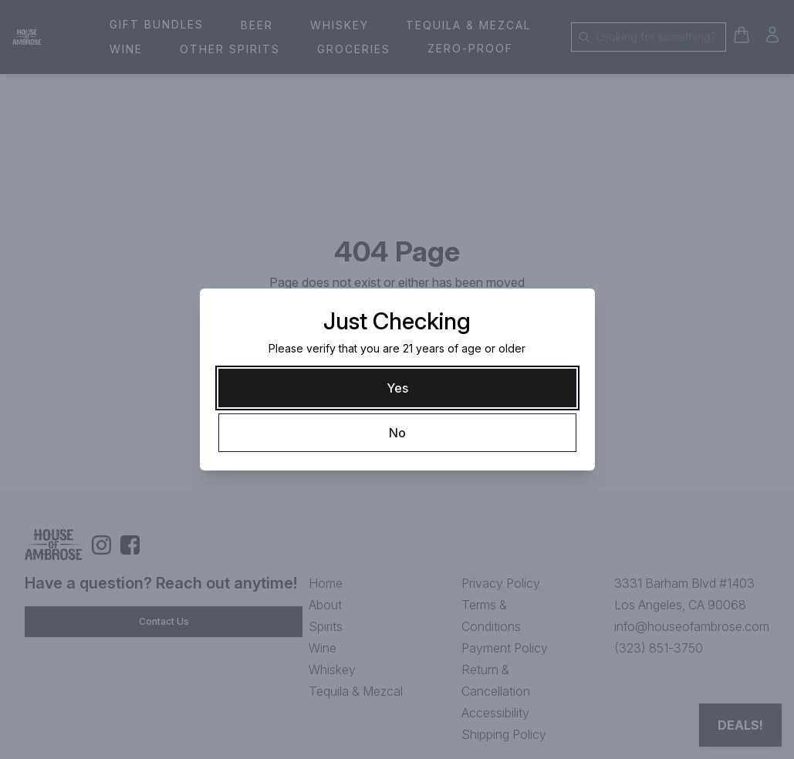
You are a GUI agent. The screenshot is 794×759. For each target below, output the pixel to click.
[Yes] (397, 388)
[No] (397, 432)
